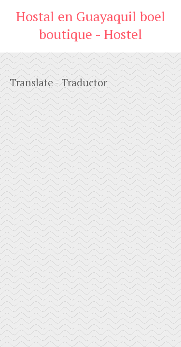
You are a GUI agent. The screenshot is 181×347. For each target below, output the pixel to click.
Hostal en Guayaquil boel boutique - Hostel (91, 25)
